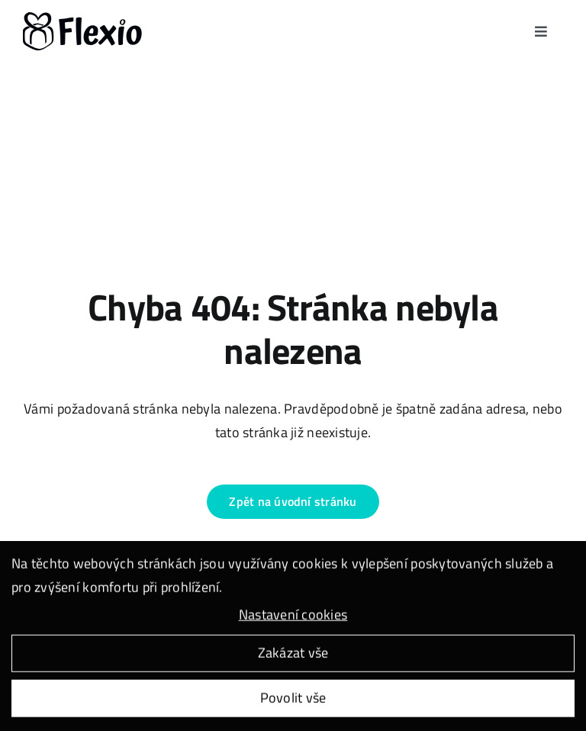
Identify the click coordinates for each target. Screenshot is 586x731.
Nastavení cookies (293, 616)
